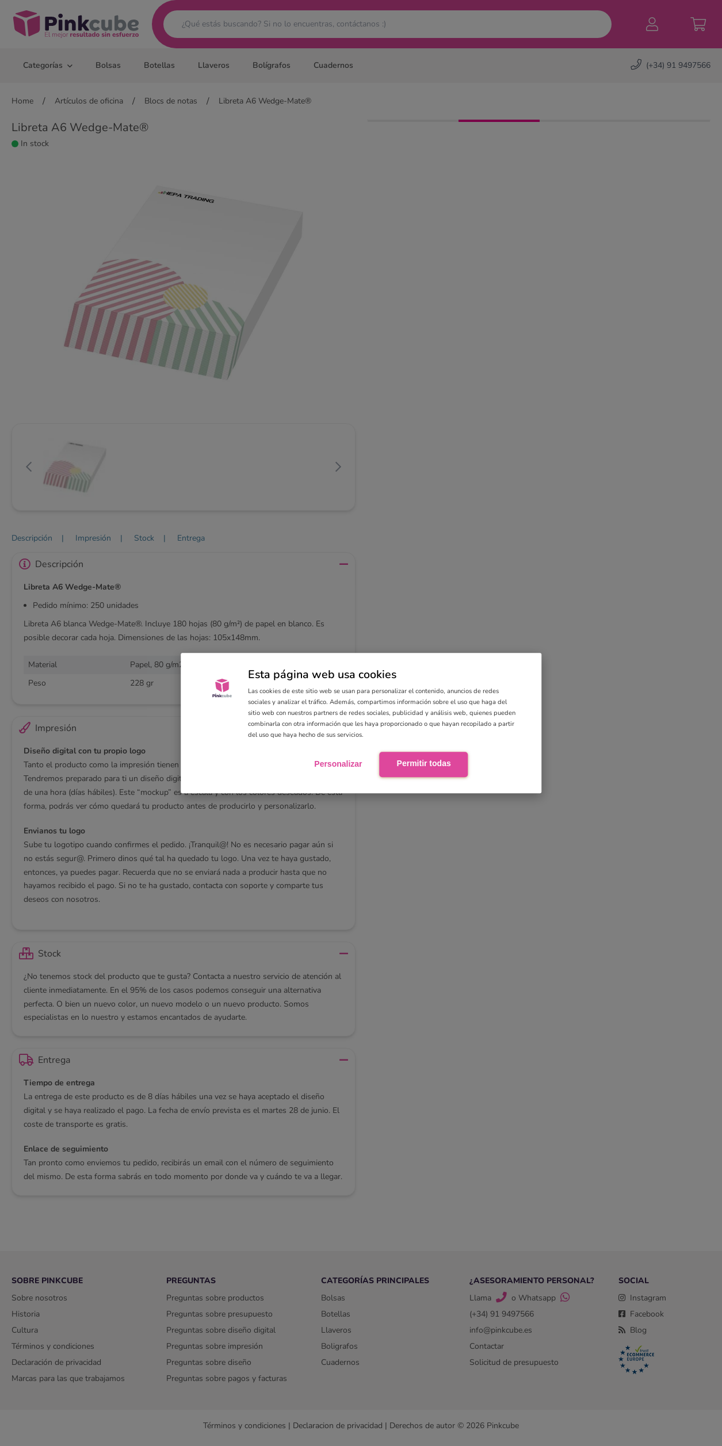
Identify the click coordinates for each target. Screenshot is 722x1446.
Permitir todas (424, 763)
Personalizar (338, 763)
